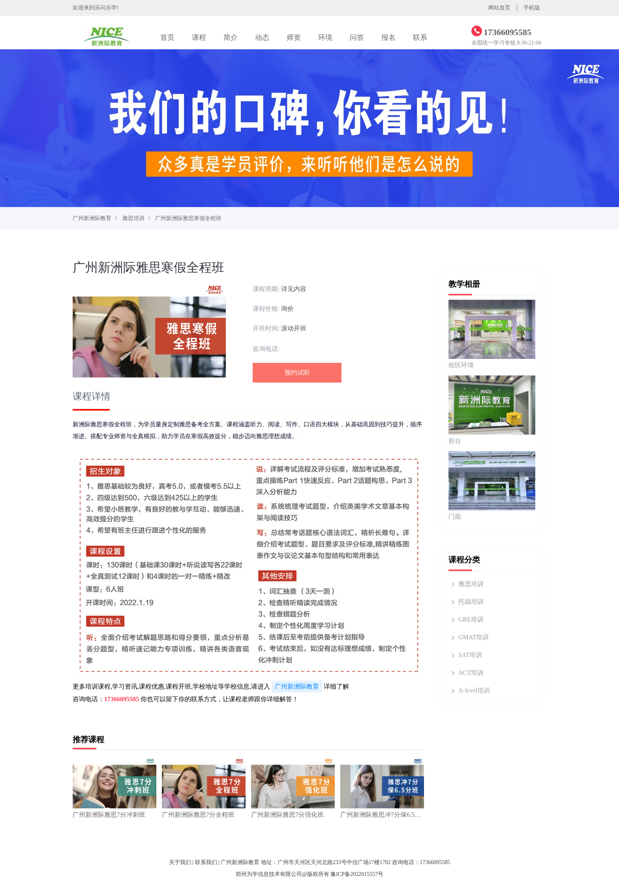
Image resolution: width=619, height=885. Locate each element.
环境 (325, 37)
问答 (357, 37)
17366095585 (121, 699)
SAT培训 (470, 655)
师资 (294, 37)
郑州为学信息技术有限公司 (269, 874)
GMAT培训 (473, 637)
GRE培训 (471, 619)
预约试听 (297, 372)
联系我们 (206, 862)
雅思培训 (133, 218)
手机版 (531, 8)
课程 (199, 37)
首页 (167, 37)
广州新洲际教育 (92, 218)
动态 (262, 37)
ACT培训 (471, 672)
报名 (388, 37)
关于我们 (180, 862)
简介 (230, 37)
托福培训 (471, 601)
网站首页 (499, 8)
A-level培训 (474, 690)
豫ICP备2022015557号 (356, 874)
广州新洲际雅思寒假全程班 (188, 218)
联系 (420, 37)
